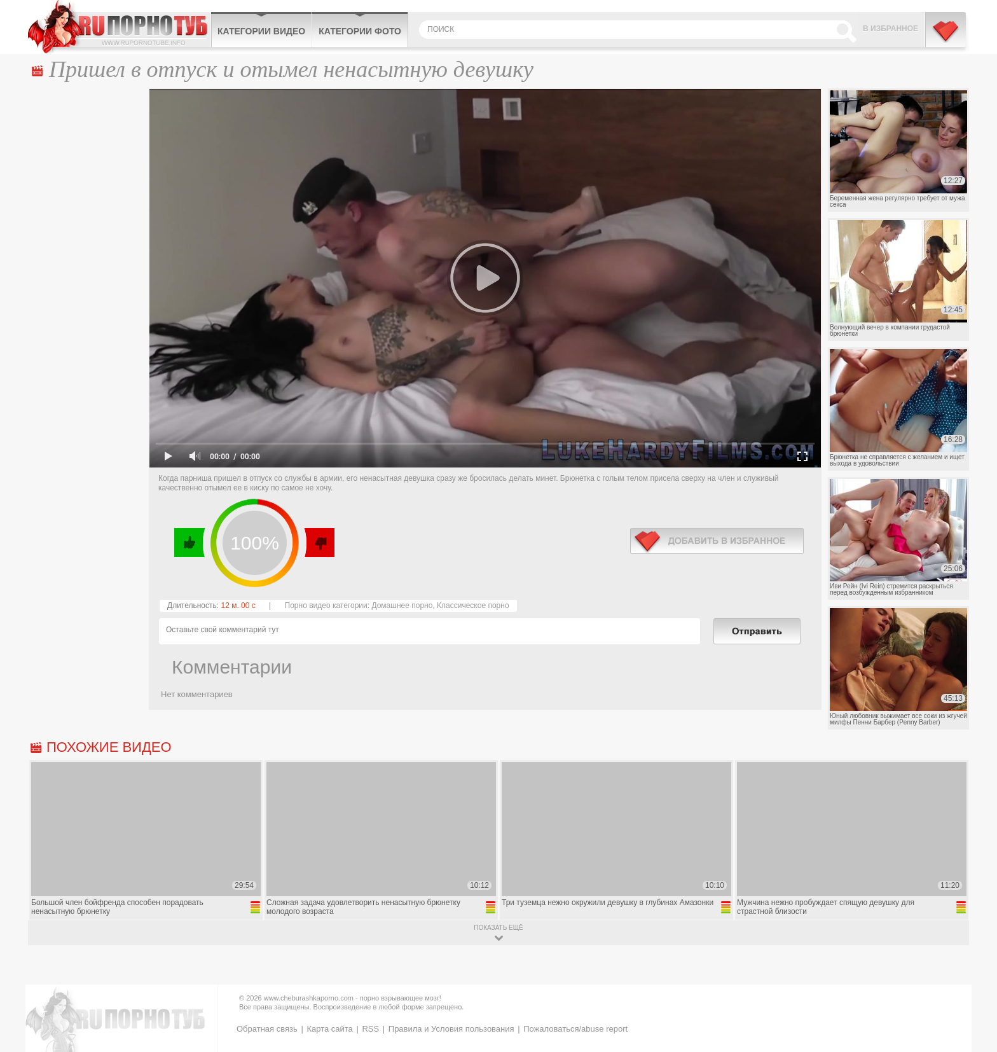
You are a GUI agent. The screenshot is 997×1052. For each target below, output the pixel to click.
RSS (370, 1029)
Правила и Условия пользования (451, 1029)
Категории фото (360, 31)
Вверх (972, 989)
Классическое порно (473, 605)
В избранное (890, 28)
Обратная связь (267, 1029)
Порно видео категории (326, 605)
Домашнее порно (401, 605)
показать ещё (498, 927)
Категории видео (261, 31)
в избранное (717, 541)
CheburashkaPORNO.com (119, 26)
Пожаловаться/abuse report (575, 1029)
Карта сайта (329, 1029)
